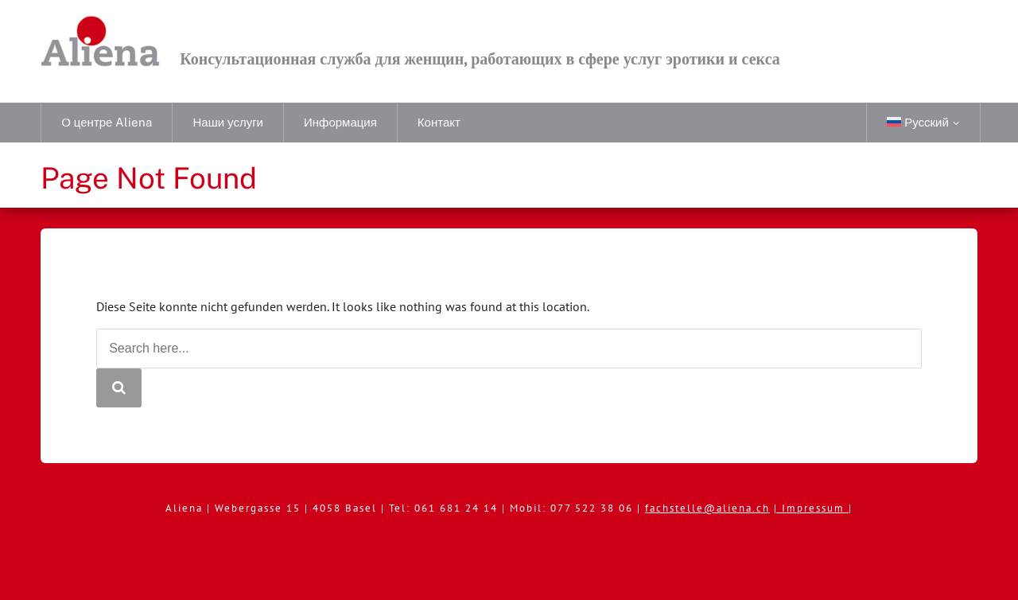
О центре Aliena (106, 122)
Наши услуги (227, 122)
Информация (340, 122)
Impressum (815, 508)
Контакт (439, 122)
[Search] (119, 387)
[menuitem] (922, 122)
